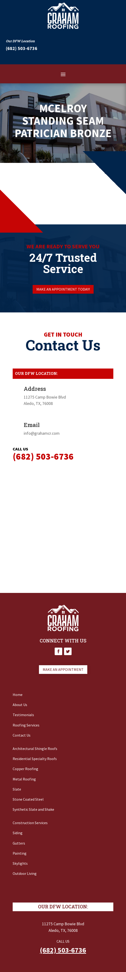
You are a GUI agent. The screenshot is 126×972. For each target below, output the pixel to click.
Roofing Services (26, 725)
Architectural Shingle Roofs (35, 748)
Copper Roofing (25, 768)
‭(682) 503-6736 (21, 48)
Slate (17, 789)
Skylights (20, 863)
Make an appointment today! (63, 289)
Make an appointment (63, 669)
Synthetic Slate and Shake (33, 809)
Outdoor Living (25, 873)
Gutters (19, 843)
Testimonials (23, 714)
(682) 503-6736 (63, 949)
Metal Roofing (24, 779)
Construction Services (30, 822)
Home (18, 694)
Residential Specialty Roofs (35, 758)
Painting (20, 853)
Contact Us (22, 735)
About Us (20, 704)
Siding (18, 832)
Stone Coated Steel (28, 799)
